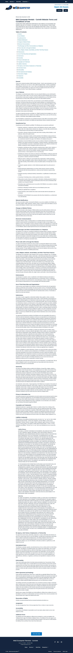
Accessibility (20, 77)
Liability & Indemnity (22, 63)
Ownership (20, 57)
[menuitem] (7, 1)
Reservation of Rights (22, 73)
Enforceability (21, 69)
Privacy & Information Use (23, 59)
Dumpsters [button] (25, 1)
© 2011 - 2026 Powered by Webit (12, 651)
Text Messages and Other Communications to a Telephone (30, 45)
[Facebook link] (55, 642)
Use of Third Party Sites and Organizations (27, 53)
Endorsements (21, 51)
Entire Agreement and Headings (25, 71)
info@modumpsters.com (26, 644)
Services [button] (12, 1)
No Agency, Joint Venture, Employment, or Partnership (29, 65)
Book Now (18, 1)
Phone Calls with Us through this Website (27, 47)
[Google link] (58, 642)
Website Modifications (22, 39)
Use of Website (21, 36)
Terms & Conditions (57, 651)
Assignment (20, 75)
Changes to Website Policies (24, 42)
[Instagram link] (61, 642)
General (20, 34)
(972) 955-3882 (36, 634)
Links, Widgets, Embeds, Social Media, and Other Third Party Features (33, 49)
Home (7, 1)
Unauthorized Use (22, 38)
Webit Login (65, 651)
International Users (22, 67)
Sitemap (50, 651)
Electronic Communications (24, 44)
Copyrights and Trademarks (24, 61)
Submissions (21, 55)
